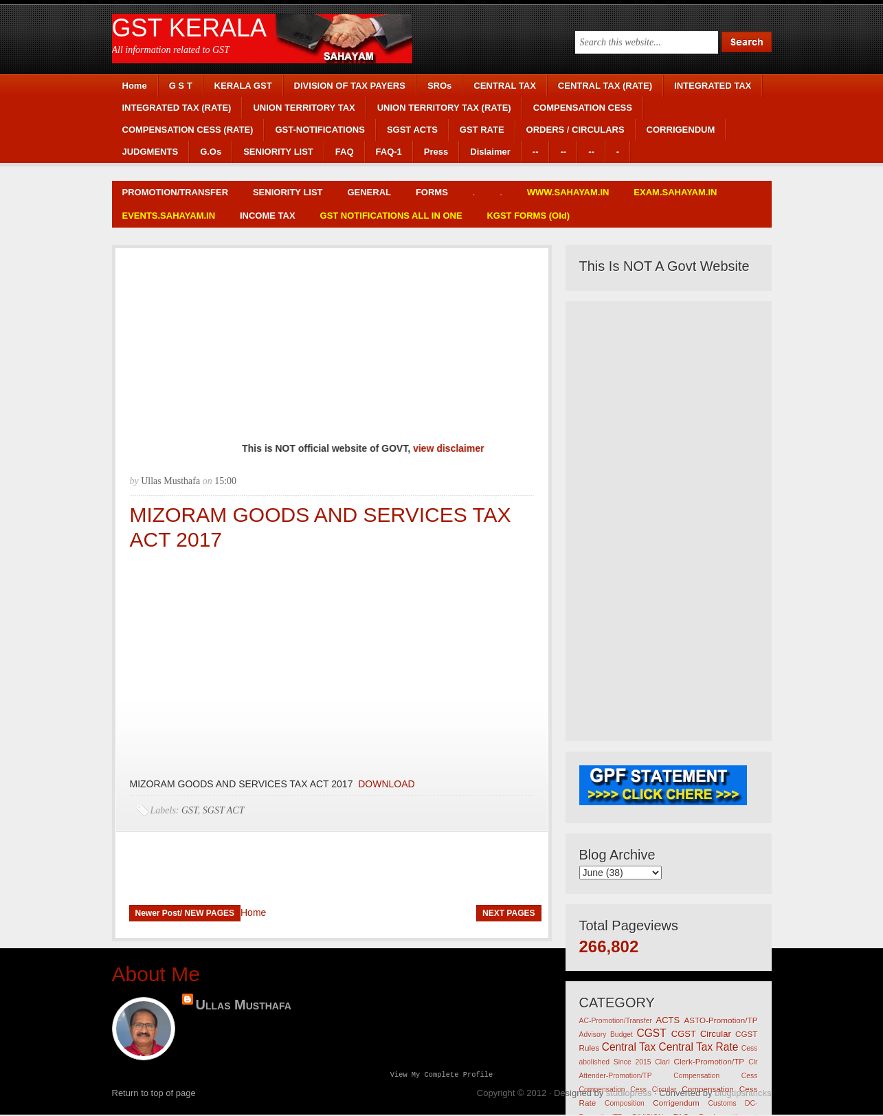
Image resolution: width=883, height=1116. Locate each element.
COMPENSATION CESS (582, 107)
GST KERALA (189, 28)
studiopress (628, 1094)
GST (189, 810)
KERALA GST (243, 85)
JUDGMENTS (150, 151)
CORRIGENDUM (681, 129)
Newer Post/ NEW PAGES (184, 913)
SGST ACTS (412, 129)
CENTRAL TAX (504, 85)
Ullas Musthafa (243, 1004)
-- (536, 151)
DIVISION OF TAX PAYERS (349, 85)
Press (436, 151)
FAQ (344, 151)
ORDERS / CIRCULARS (575, 129)
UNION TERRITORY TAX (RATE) (444, 107)
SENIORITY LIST (278, 151)
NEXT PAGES (508, 913)
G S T (180, 85)
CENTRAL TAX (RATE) (605, 85)
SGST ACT (224, 810)
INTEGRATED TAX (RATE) (177, 107)
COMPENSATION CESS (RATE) (188, 129)
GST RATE (482, 129)
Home (134, 85)
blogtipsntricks (743, 1094)
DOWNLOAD (384, 783)
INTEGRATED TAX (712, 85)
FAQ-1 (389, 151)
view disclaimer (460, 448)
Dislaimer (490, 151)
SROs (439, 85)
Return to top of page (154, 1094)
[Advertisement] (331, 344)
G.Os (210, 151)
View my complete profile (441, 1075)
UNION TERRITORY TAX (304, 107)
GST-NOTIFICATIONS (319, 129)
